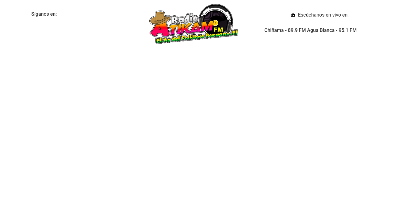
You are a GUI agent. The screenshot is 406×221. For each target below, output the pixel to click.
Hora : (42, 58)
